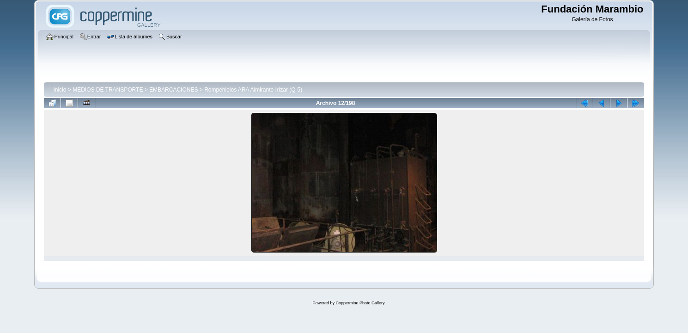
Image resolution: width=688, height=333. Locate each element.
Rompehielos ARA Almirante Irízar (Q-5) (253, 89)
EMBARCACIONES (173, 89)
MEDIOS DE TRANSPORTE (108, 89)
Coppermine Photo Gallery (359, 303)
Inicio (59, 89)
